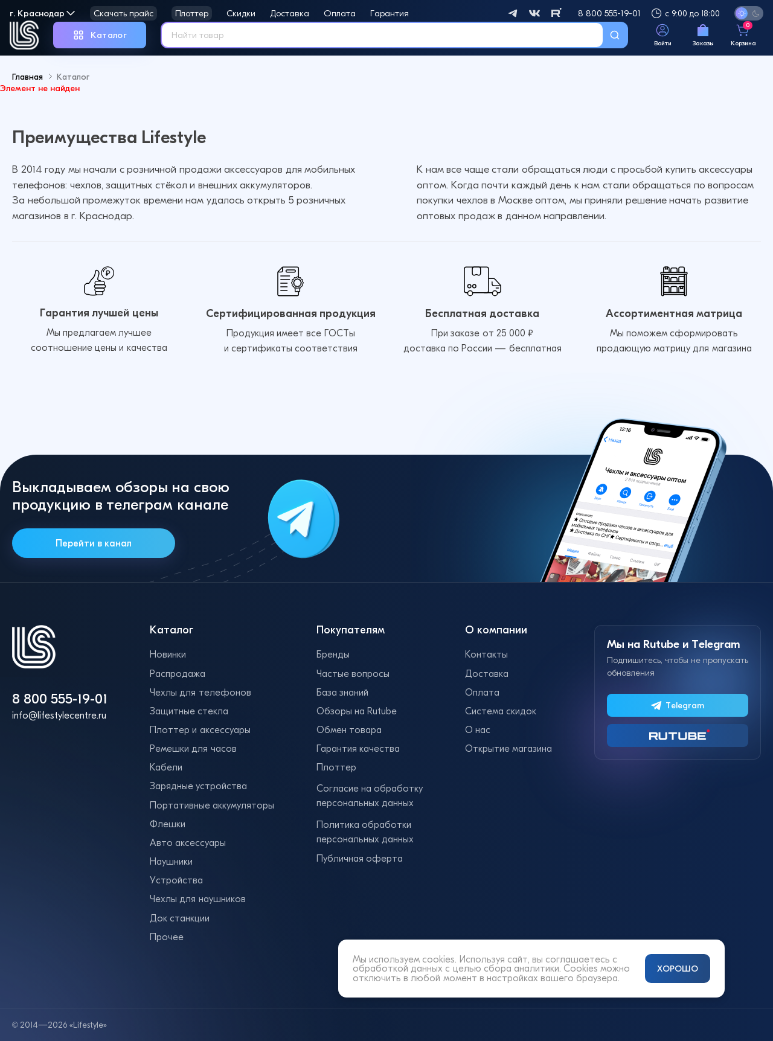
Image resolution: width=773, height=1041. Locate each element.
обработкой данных (398, 968)
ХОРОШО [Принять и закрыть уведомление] (677, 968)
